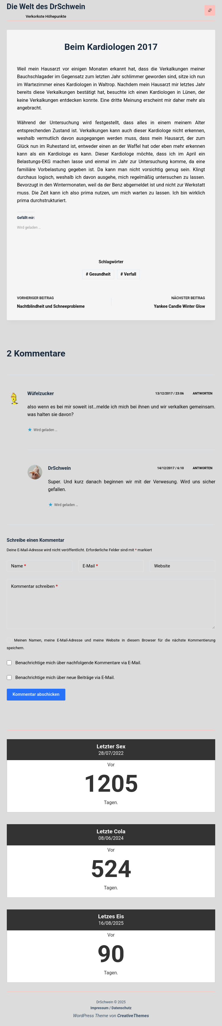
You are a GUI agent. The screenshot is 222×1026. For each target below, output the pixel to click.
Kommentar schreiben (34, 586)
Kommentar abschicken (36, 694)
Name (18, 566)
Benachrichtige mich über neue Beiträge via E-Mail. (65, 677)
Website (162, 566)
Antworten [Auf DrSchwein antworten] (203, 468)
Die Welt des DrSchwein (46, 6)
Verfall (128, 274)
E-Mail (90, 566)
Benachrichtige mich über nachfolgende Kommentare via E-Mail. (78, 662)
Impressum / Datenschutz (111, 1008)
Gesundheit (98, 274)
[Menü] (210, 10)
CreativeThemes (133, 1015)
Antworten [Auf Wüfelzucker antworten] (203, 393)
